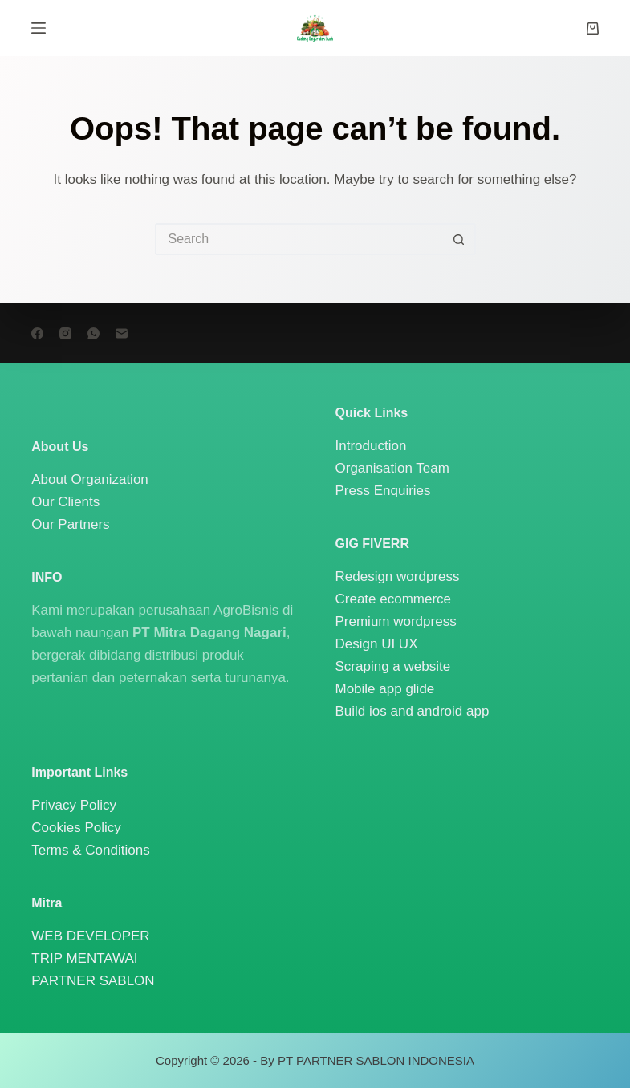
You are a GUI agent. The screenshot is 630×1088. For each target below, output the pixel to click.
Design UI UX (376, 644)
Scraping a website (393, 666)
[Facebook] (37, 333)
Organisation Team (392, 468)
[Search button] (460, 239)
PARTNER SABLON (92, 981)
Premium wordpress (396, 621)
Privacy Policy (73, 805)
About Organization (89, 479)
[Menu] (38, 28)
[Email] (122, 333)
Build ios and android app (412, 711)
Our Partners (70, 524)
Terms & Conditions (90, 850)
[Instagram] (65, 333)
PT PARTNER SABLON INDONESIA (376, 1060)
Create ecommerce (393, 599)
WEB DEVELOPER (90, 936)
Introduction (371, 445)
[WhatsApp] (93, 333)
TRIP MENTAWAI (84, 958)
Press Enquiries (383, 490)
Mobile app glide (385, 688)
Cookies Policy (76, 827)
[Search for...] (299, 239)
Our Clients (65, 501)
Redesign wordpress (397, 576)
